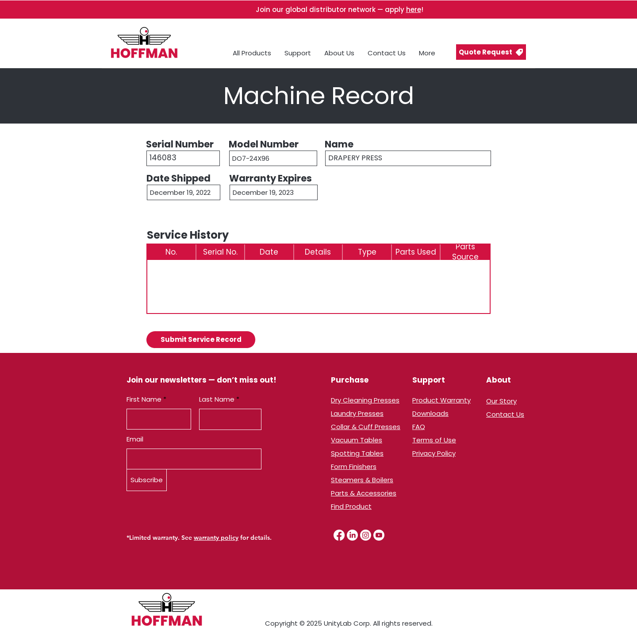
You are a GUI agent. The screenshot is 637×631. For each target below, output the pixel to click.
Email (135, 439)
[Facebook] (339, 535)
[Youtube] (378, 535)
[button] (491, 52)
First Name (144, 399)
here (413, 9)
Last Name (216, 399)
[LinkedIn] (352, 535)
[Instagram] (365, 535)
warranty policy (216, 538)
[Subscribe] (147, 480)
